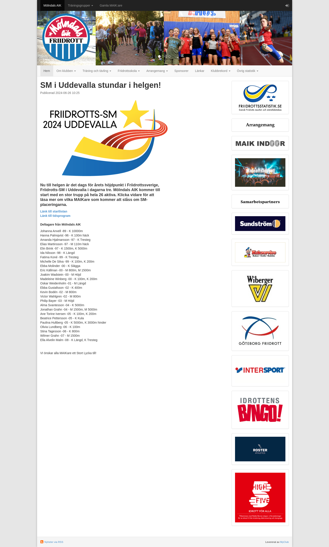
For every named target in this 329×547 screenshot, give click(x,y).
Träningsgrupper (80, 5)
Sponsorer (181, 71)
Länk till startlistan (53, 211)
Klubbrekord (220, 71)
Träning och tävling (96, 71)
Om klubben (66, 71)
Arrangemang (157, 71)
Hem (47, 71)
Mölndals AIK (52, 5)
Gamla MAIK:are (111, 5)
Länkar (199, 71)
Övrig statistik (247, 71)
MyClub (284, 541)
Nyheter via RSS (53, 541)
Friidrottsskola (129, 71)
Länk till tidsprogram (55, 215)
